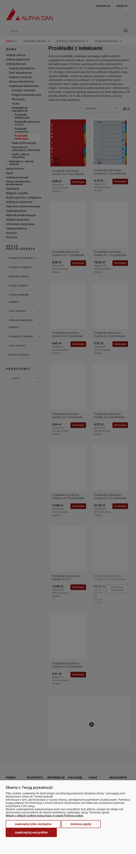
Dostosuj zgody (80, 824)
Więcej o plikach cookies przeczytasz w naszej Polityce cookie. (45, 815)
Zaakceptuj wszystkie (31, 832)
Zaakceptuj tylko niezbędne (33, 824)
